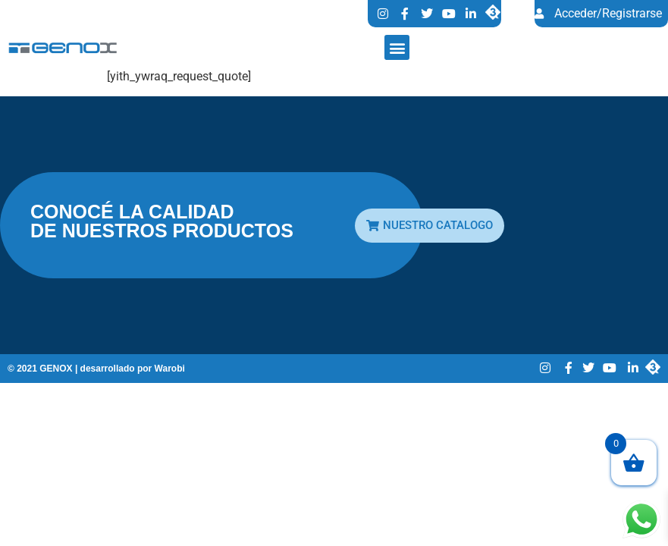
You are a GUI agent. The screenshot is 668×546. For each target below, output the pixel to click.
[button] (396, 47)
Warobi (170, 368)
